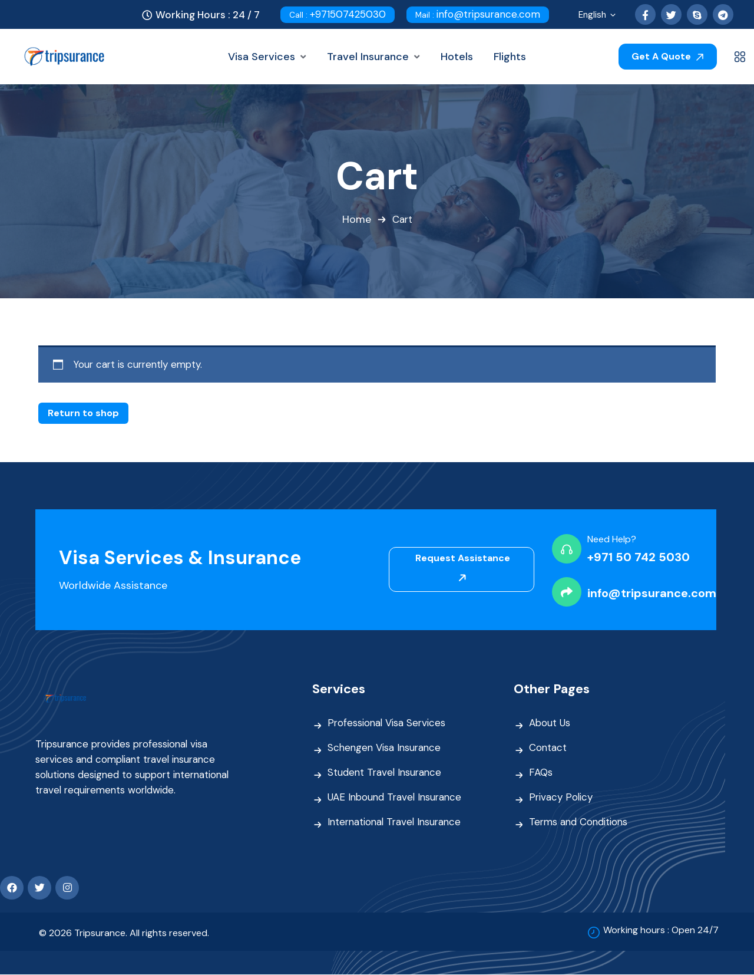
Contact (548, 748)
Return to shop (83, 413)
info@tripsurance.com (477, 14)
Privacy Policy (561, 797)
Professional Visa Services (388, 723)
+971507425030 (337, 14)
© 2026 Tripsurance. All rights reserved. (124, 933)
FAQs (541, 772)
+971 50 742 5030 (638, 557)
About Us (550, 723)
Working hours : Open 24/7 (661, 930)
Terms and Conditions (579, 822)
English (597, 16)
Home (356, 220)
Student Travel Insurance (386, 772)
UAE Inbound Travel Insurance (397, 797)
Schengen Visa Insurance (386, 748)
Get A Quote (667, 56)
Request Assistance (462, 568)
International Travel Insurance (397, 822)
